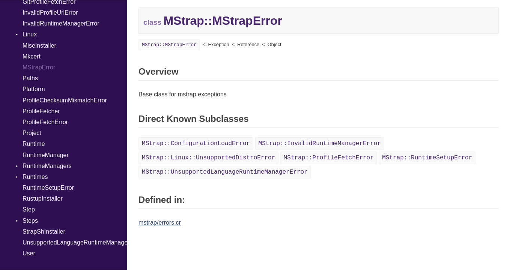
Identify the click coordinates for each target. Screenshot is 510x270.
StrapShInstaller (44, 231)
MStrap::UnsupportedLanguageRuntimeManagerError (225, 172)
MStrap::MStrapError (169, 45)
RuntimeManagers (47, 166)
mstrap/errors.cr (159, 222)
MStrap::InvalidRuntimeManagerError (320, 143)
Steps (30, 221)
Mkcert (32, 56)
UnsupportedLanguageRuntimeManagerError (75, 242)
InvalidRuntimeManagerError (61, 23)
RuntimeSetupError (48, 187)
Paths (30, 78)
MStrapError (39, 67)
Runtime (34, 144)
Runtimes (35, 177)
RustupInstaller (43, 198)
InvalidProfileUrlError (50, 12)
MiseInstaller (39, 45)
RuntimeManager (46, 155)
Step (29, 209)
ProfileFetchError (45, 122)
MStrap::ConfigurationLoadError (196, 143)
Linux (30, 34)
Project (32, 133)
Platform (34, 89)
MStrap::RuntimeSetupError (427, 157)
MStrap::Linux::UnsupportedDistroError (208, 157)
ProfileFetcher (41, 111)
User (29, 253)
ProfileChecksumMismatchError (65, 100)
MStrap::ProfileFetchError (329, 157)
